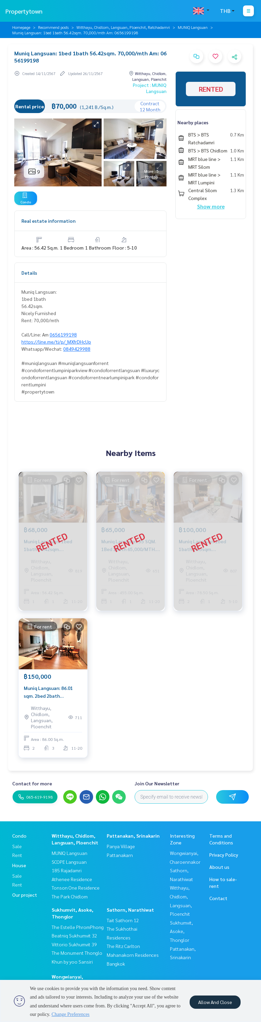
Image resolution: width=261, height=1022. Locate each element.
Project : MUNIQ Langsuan (150, 88)
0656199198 (63, 334)
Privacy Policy (223, 855)
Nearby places (192, 122)
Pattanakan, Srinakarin (133, 836)
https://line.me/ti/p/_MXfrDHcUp (56, 342)
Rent (17, 855)
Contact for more (32, 783)
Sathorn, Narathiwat (130, 910)
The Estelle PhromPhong (78, 927)
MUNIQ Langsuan (193, 27)
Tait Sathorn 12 (123, 920)
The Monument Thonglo (77, 953)
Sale (17, 846)
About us (219, 867)
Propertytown (23, 11)
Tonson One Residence (76, 887)
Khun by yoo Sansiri (72, 962)
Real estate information (48, 221)
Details (29, 273)
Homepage (21, 27)
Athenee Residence (72, 879)
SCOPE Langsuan (69, 862)
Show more (211, 206)
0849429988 (76, 349)
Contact (218, 898)
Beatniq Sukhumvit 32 (74, 935)
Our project (24, 895)
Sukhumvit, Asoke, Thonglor (181, 931)
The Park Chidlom (70, 896)
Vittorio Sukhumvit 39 (74, 944)
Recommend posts (53, 27)
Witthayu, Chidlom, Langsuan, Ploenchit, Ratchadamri (123, 27)
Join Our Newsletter (157, 783)
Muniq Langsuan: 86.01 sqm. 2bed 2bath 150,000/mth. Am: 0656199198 (48, 692)
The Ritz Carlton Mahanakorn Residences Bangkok (133, 954)
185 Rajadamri (67, 870)
